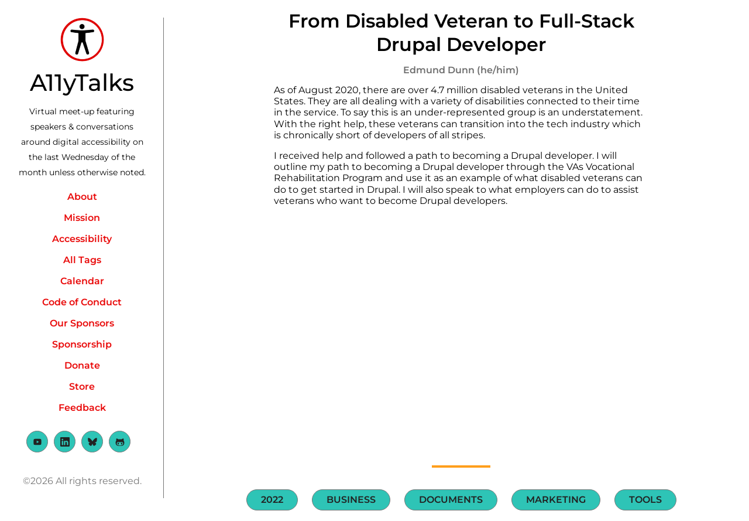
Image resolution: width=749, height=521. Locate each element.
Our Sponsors (82, 323)
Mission (82, 217)
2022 (272, 499)
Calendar (82, 281)
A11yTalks (82, 82)
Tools (645, 499)
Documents (451, 499)
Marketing (556, 499)
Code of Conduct (82, 302)
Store (82, 386)
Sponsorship (82, 344)
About (82, 196)
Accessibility (82, 238)
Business (351, 499)
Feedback (82, 407)
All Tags (82, 259)
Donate (82, 365)
